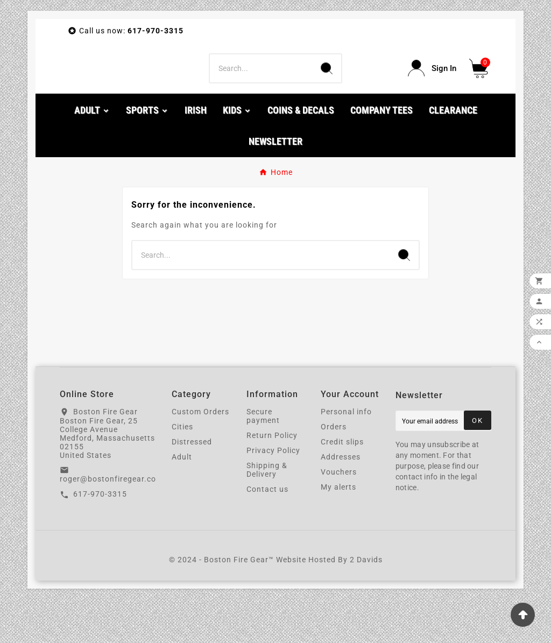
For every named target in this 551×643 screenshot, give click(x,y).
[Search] (261, 90)
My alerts (338, 530)
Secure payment (263, 459)
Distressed (192, 485)
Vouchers (339, 515)
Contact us (267, 532)
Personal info (346, 454)
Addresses (341, 500)
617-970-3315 (100, 537)
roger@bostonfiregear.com (111, 522)
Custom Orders (200, 454)
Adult (182, 500)
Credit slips (342, 485)
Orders (334, 469)
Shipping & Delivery (266, 512)
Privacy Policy (273, 493)
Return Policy (272, 478)
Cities (182, 469)
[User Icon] (432, 90)
